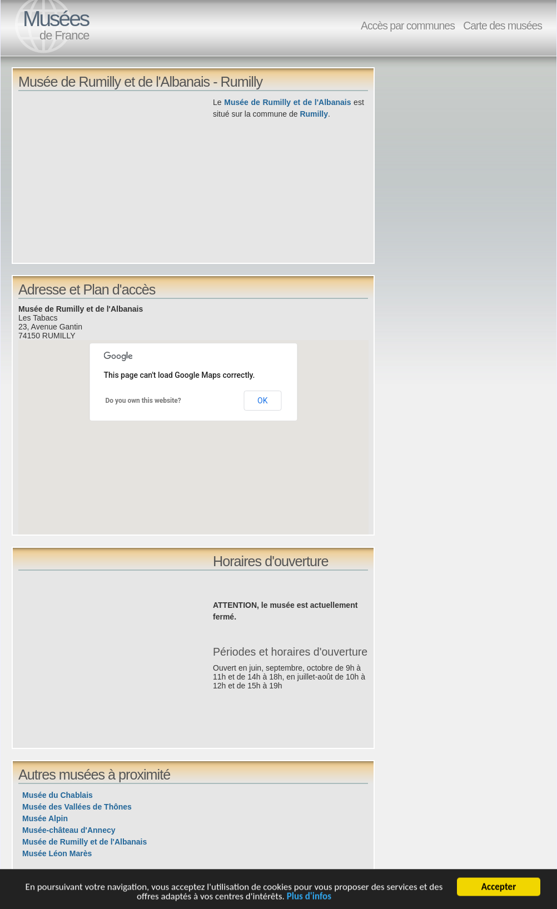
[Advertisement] (115, 174)
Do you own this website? (143, 400)
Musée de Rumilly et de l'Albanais (287, 102)
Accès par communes (408, 25)
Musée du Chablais (57, 795)
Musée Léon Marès (57, 853)
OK (262, 400)
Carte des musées (502, 25)
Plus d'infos (309, 898)
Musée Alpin (45, 818)
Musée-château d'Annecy (69, 830)
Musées (55, 19)
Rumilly (314, 113)
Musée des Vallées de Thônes (77, 806)
